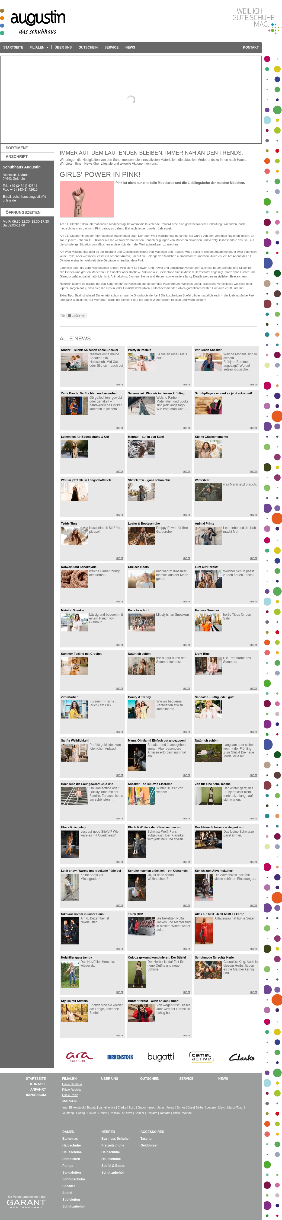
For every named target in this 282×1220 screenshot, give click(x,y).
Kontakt (251, 47)
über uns (109, 1079)
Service (111, 47)
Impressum (36, 1095)
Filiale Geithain (72, 1084)
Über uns (63, 47)
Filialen (38, 49)
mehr (119, 384)
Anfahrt (38, 1089)
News (130, 47)
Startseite (13, 47)
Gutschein (88, 47)
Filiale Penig (70, 1095)
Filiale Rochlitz (71, 1089)
